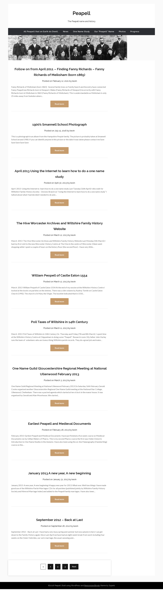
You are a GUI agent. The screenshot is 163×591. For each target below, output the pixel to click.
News (65, 31)
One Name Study (81, 31)
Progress (134, 31)
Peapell (81, 12)
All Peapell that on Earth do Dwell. (41, 31)
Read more (59, 104)
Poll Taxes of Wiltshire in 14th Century (59, 322)
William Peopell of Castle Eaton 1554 (59, 276)
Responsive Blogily (92, 587)
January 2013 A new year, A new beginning (59, 474)
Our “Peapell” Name (104, 31)
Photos (122, 31)
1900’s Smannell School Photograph (59, 124)
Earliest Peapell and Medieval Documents (59, 425)
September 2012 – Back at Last (59, 521)
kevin (74, 81)
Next (74, 569)
